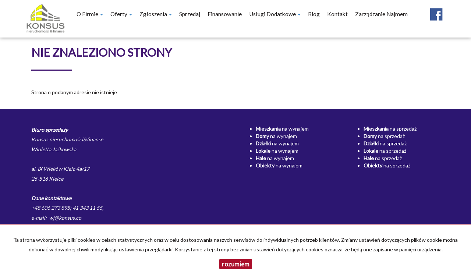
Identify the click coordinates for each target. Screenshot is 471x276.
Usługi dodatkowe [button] (275, 14)
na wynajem (282, 128)
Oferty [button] (121, 14)
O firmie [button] (90, 14)
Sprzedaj (189, 14)
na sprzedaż (390, 128)
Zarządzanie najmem (381, 14)
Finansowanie (225, 14)
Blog (314, 14)
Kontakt (337, 14)
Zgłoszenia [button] (155, 14)
